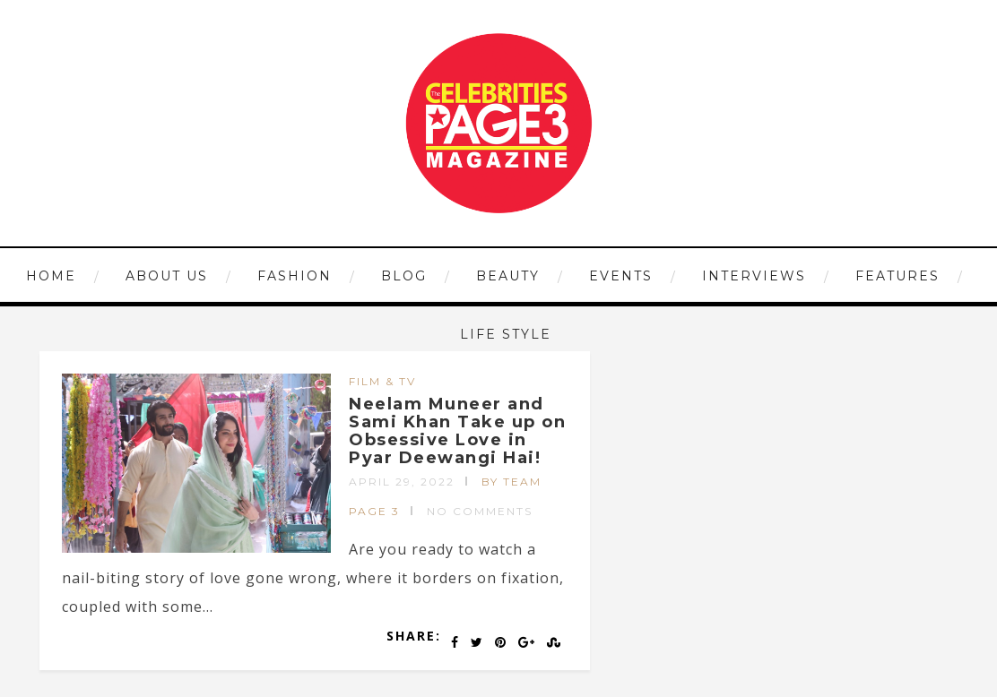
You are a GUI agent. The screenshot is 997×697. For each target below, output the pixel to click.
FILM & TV (382, 381)
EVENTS (621, 276)
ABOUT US (167, 276)
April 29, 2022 (402, 481)
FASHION (294, 276)
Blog (404, 276)
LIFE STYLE (505, 334)
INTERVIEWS (754, 276)
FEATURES (897, 276)
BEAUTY (508, 276)
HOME (51, 276)
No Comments (480, 511)
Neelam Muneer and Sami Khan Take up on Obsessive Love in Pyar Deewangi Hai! (457, 430)
